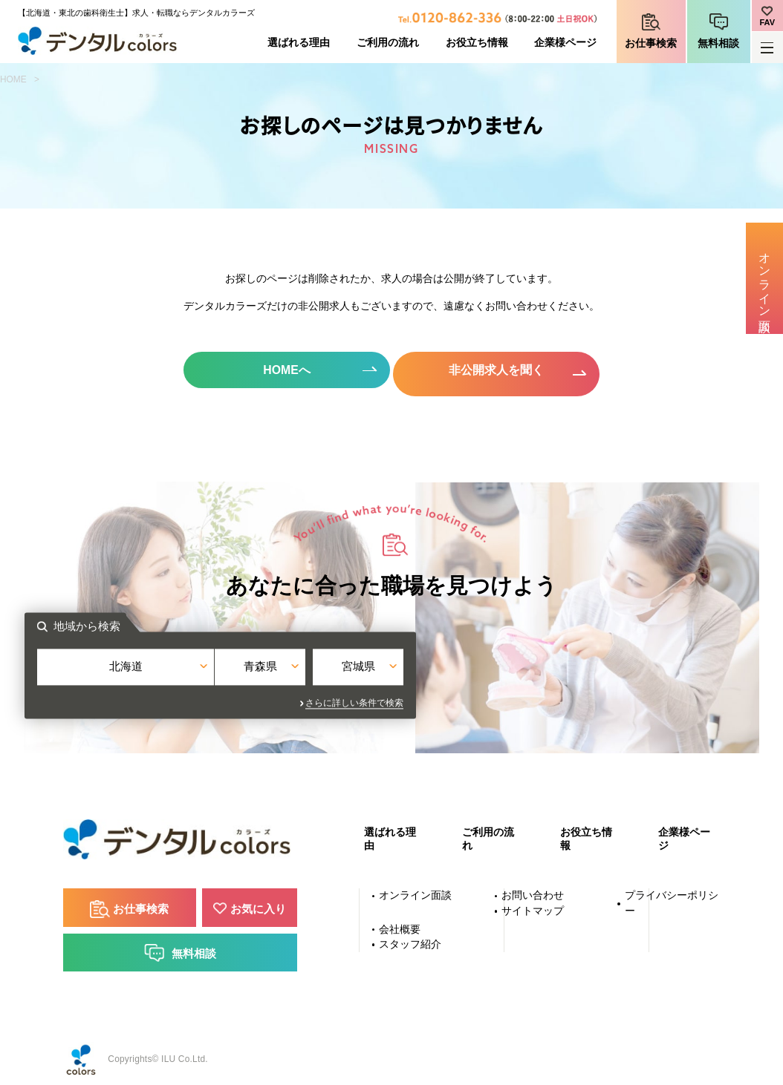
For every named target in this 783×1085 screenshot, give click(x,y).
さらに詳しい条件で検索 (526, 698)
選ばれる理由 (298, 42)
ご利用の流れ (388, 42)
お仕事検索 (651, 43)
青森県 (391, 670)
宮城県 (515, 670)
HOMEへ (284, 370)
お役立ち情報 (477, 42)
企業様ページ (565, 42)
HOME (13, 79)
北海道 (267, 670)
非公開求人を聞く (499, 370)
